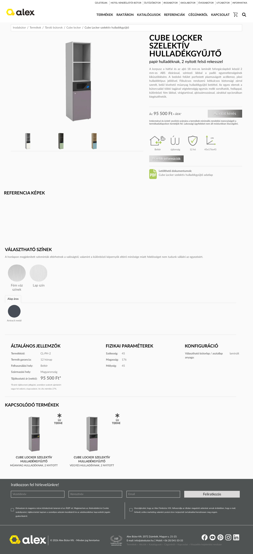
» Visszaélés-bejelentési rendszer (205, 544)
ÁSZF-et (69, 508)
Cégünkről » (170, 544)
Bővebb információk (166, 158)
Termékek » (132, 544)
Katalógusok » (156, 544)
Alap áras (13, 299)
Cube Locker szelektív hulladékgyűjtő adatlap (186, 175)
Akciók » (143, 544)
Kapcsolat (182, 544)
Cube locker (73, 27)
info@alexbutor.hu (144, 540)
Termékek (35, 27)
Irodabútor (19, 27)
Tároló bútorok (54, 27)
